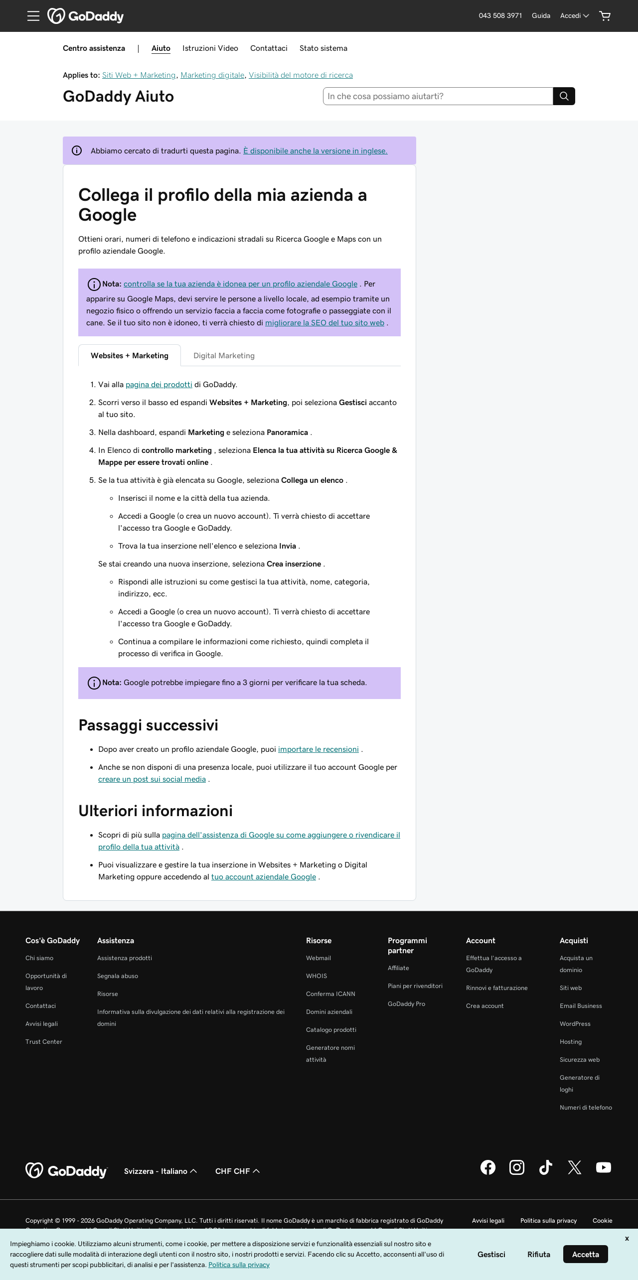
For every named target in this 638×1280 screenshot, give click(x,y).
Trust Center (43, 1041)
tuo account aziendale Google (263, 876)
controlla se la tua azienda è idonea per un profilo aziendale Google (240, 283)
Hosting (571, 1041)
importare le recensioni (318, 749)
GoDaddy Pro (406, 1003)
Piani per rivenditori (415, 986)
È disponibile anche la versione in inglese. (315, 150)
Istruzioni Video (210, 48)
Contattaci (269, 48)
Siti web (571, 988)
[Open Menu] (29, 16)
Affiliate (398, 968)
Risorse (107, 994)
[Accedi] (575, 15)
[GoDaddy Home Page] (66, 1170)
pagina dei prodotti (159, 384)
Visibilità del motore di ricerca (301, 75)
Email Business (581, 1005)
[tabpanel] (239, 518)
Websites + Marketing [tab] (129, 355)
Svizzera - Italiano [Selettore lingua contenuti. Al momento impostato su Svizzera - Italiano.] (161, 1171)
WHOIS (316, 976)
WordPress (575, 1023)
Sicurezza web (580, 1059)
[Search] (564, 96)
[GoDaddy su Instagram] (517, 1173)
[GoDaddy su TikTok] (546, 1173)
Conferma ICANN (330, 994)
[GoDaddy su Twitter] (575, 1173)
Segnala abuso (117, 976)
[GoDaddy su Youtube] (604, 1173)
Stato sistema (323, 48)
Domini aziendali (329, 1011)
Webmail (318, 958)
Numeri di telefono (586, 1107)
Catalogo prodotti (331, 1029)
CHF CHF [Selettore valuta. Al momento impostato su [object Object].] (238, 1171)
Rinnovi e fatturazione (497, 988)
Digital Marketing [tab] (224, 355)
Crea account (485, 1005)
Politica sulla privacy (548, 1220)
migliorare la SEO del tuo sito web (324, 322)
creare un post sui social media (152, 779)
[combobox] (438, 96)
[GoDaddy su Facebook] (488, 1173)
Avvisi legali (41, 1023)
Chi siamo (39, 958)
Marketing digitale (212, 75)
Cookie (603, 1220)
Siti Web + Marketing (139, 75)
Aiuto (161, 48)
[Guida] (541, 15)
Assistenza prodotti (124, 958)
